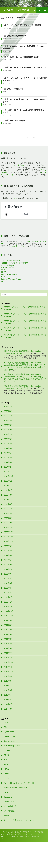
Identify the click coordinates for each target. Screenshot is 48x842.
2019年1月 (8, 658)
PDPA (6, 778)
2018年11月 (9, 667)
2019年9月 (8, 620)
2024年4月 (8, 457)
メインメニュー (45, 10)
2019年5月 (8, 639)
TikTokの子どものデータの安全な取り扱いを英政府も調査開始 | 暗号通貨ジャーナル (25, 378)
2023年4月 (8, 513)
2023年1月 (8, 527)
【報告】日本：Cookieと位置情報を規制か (21, 57)
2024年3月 (8, 462)
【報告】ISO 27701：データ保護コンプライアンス (24, 67)
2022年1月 (8, 569)
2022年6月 (8, 555)
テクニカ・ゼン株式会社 (15, 165)
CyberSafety (9, 732)
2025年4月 (8, 420)
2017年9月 (8, 704)
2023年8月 (8, 495)
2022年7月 (8, 551)
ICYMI (6, 760)
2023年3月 (8, 518)
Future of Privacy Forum (11, 279)
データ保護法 (9, 811)
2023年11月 (9, 481)
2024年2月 (8, 467)
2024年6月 (8, 448)
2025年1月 (8, 434)
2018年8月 (8, 681)
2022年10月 (9, 541)
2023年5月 (8, 509)
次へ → (35, 137)
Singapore (8, 797)
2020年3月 (8, 592)
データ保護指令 (10, 806)
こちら (14, 198)
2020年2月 (8, 597)
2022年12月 (9, 532)
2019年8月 (8, 625)
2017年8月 (8, 709)
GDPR (6, 755)
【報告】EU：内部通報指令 (14, 120)
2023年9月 (8, 490)
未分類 (6, 815)
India (6, 764)
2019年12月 (9, 606)
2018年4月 (8, 699)
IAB (2, 281)
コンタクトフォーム (20, 246)
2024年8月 (8, 439)
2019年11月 (9, 611)
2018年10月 (9, 671)
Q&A (6, 792)
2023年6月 (8, 504)
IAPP (3, 270)
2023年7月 (8, 499)
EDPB (3, 272)
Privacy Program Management (16, 787)
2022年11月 (9, 537)
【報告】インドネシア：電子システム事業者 (22, 25)
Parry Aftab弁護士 (8, 267)
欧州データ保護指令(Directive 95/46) (19, 820)
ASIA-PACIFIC (9, 722)
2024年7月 (8, 444)
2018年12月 (9, 662)
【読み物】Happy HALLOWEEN (16, 36)
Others (6, 773)
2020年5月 (8, 583)
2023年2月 (8, 523)
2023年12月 (9, 476)
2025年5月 (8, 416)
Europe (7, 750)
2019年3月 (8, 648)
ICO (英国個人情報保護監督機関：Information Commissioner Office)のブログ (22, 352)
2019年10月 (9, 616)
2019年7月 (8, 630)
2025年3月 (8, 425)
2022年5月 (8, 560)
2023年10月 (9, 485)
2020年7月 (8, 574)
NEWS (6, 769)
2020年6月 (8, 578)
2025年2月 (8, 430)
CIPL (3, 277)
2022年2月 (8, 564)
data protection (10, 741)
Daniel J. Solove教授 (9, 274)
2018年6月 (8, 690)
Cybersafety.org (7, 265)
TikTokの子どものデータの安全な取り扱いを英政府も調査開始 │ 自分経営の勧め (24, 367)
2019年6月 (8, 634)
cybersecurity (9, 736)
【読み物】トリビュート (13, 88)
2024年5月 (8, 453)
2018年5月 (8, 695)
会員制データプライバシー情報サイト (16, 263)
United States (9, 801)
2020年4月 (8, 588)
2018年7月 (8, 685)
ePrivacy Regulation (12, 746)
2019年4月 (8, 644)
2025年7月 (8, 406)
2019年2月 (8, 653)
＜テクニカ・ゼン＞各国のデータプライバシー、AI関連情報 (18, 9)
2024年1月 (8, 471)
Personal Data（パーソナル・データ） (19, 783)
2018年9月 (8, 676)
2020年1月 (8, 602)
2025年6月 (8, 411)
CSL (5, 727)
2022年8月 (8, 546)
